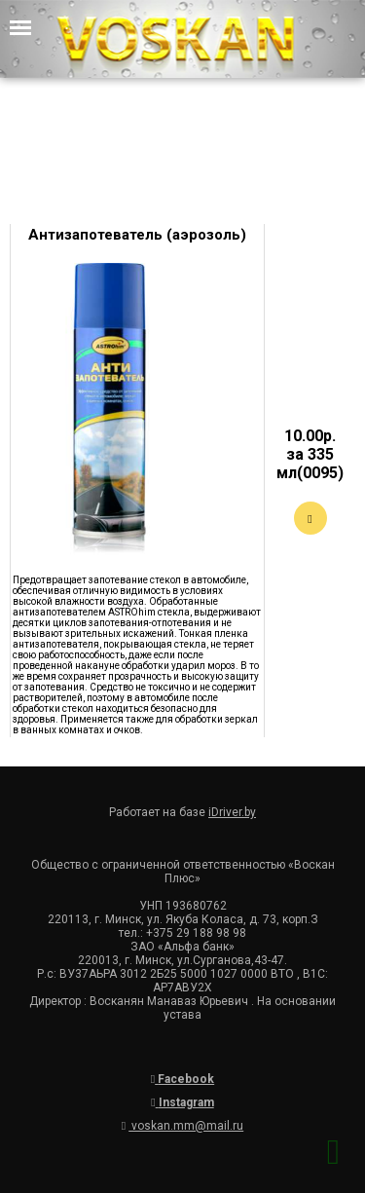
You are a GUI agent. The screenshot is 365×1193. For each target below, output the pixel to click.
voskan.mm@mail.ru (182, 1126)
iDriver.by (232, 812)
